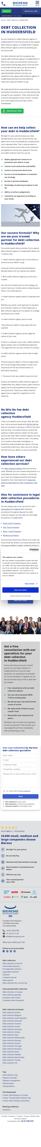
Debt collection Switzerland (13, 1057)
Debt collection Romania (12, 1049)
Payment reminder (10, 1078)
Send (20, 796)
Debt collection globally (12, 995)
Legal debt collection (11, 972)
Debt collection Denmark (12, 1021)
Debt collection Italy (10, 1035)
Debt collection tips (10, 1075)
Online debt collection (11, 966)
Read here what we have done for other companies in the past (19, 483)
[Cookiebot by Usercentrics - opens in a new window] (29, 550)
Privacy (26, 1116)
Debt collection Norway (12, 1040)
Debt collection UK (10, 1063)
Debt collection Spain (11, 1052)
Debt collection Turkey (11, 1060)
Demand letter (8, 1083)
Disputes (6, 974)
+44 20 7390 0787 (12, 930)
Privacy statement (24, 791)
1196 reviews (17, 16)
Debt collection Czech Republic (15, 1018)
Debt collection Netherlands (14, 1038)
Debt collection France (11, 1026)
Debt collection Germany (12, 1029)
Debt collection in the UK (12, 963)
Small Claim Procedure (12, 523)
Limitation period (9, 977)
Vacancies (6, 1110)
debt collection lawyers (13, 468)
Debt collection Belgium (12, 1015)
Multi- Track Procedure (12, 531)
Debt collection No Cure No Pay (15, 983)
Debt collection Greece (11, 1032)
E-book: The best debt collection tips (17, 1098)
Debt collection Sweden (12, 1054)
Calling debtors (9, 1086)
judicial (17, 509)
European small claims (11, 997)
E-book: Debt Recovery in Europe (15, 1095)
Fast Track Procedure (11, 527)
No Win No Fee (32, 424)
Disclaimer (11, 1116)
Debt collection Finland (12, 1023)
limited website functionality (20, 596)
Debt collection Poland (11, 1043)
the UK (22, 512)
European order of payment (13, 1000)
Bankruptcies (8, 980)
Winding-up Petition (11, 535)
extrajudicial (6, 509)
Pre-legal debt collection (12, 969)
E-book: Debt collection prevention (16, 1101)
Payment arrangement (11, 1080)
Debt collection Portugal (12, 1046)
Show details (29, 584)
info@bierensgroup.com (15, 936)
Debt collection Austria (11, 1012)
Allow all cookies (20, 590)
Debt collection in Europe (12, 992)
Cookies (19, 1116)
